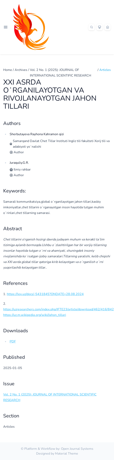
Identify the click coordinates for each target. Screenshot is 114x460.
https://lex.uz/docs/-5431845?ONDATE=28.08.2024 (45, 294)
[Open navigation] (5, 27)
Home (7, 70)
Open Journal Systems (77, 449)
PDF (13, 341)
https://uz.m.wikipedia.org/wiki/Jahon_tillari (34, 315)
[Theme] (99, 27)
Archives (21, 70)
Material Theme (66, 453)
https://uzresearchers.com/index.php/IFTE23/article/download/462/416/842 (58, 309)
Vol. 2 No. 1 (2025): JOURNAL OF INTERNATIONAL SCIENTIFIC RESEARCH (60, 73)
